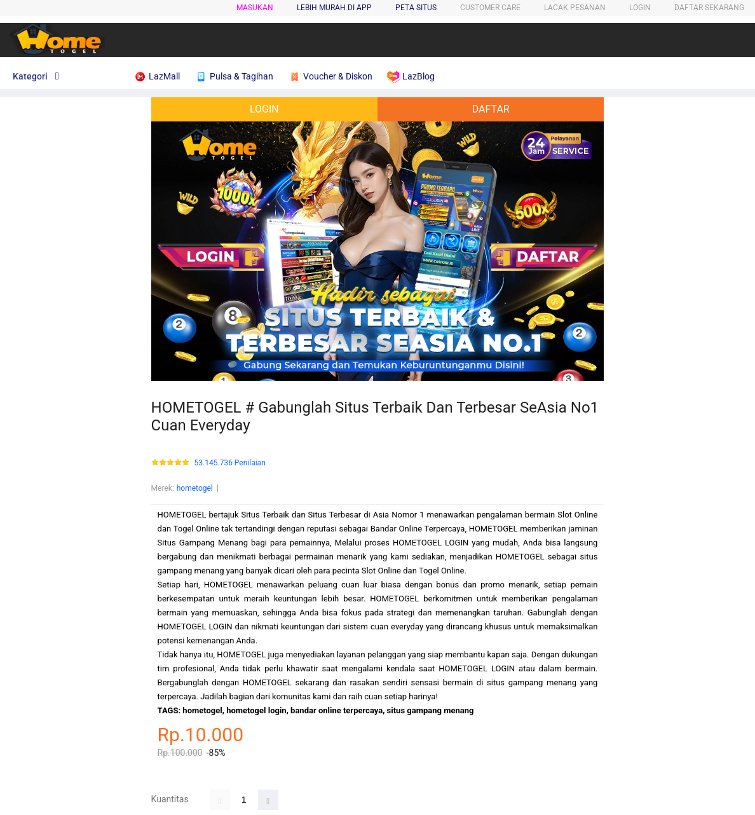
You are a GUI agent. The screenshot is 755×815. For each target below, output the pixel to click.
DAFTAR (491, 109)
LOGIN (640, 7)
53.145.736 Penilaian (230, 463)
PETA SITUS (416, 7)
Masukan (254, 7)
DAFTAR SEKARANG (709, 7)
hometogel (195, 488)
